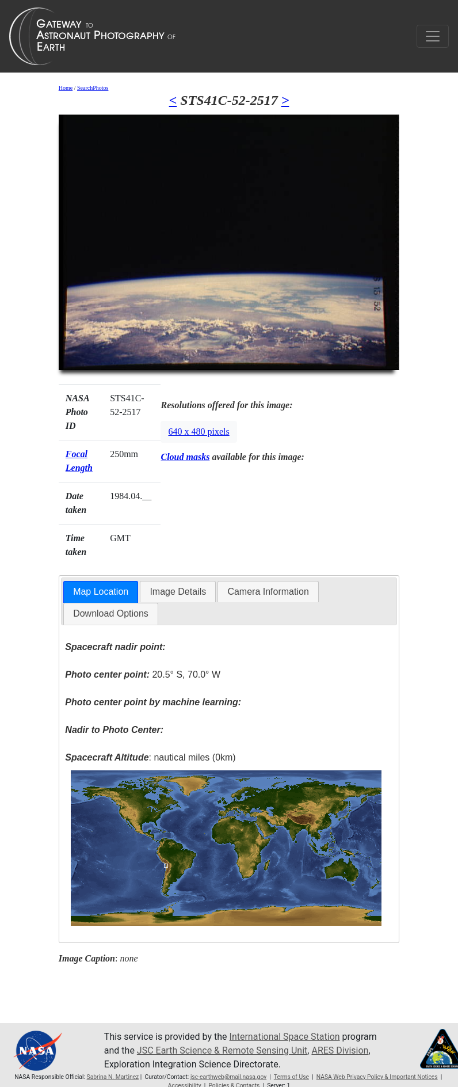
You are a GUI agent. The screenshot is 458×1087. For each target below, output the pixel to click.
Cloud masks (185, 457)
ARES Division (339, 1050)
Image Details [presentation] (178, 591)
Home (65, 88)
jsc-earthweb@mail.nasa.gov (228, 1077)
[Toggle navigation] (433, 36)
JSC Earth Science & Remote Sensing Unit (222, 1050)
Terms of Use (291, 1077)
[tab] (100, 592)
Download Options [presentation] (110, 613)
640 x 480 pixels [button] (198, 431)
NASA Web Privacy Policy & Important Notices (377, 1077)
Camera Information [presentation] (267, 591)
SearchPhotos (92, 88)
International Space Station (285, 1036)
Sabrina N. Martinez (113, 1077)
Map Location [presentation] (100, 591)
